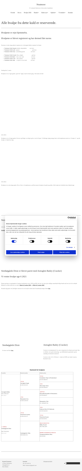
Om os (19, 12)
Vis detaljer (69, 247)
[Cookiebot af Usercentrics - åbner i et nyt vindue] (69, 218)
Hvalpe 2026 (27, 12)
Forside (13, 12)
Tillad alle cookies (64, 252)
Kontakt (70, 12)
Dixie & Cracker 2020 (38, 285)
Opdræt (53, 12)
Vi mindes (61, 12)
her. (49, 288)
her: (12, 350)
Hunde (36, 12)
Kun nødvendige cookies (17, 252)
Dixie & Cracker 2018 (25, 285)
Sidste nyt (44, 12)
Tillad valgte (41, 252)
